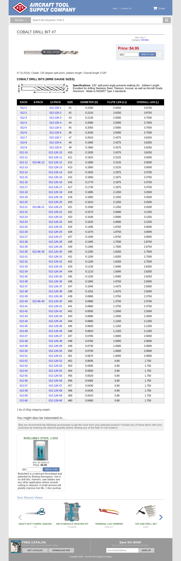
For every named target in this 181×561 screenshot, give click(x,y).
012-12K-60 (55, 400)
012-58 (24, 390)
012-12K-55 (55, 375)
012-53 (24, 365)
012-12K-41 (55, 306)
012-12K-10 (55, 152)
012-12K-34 (55, 271)
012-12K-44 (55, 321)
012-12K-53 (55, 365)
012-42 (24, 311)
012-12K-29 (55, 246)
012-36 (24, 281)
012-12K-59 (55, 395)
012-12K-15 (55, 177)
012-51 (24, 356)
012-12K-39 (55, 296)
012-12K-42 (55, 311)
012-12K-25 (55, 227)
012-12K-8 (56, 142)
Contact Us (126, 8)
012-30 (24, 251)
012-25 (24, 227)
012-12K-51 (55, 356)
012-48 (24, 341)
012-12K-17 (55, 187)
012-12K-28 (55, 241)
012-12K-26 (55, 231)
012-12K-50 (55, 351)
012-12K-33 (55, 266)
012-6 (23, 132)
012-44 (24, 321)
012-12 (24, 162)
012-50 (24, 351)
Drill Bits (145, 40)
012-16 (24, 182)
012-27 (24, 236)
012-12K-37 (55, 286)
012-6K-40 (38, 301)
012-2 (23, 112)
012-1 (23, 107)
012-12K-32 (55, 261)
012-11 (24, 157)
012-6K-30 (38, 251)
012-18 (24, 192)
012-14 (24, 172)
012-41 (24, 306)
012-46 (24, 331)
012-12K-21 (55, 207)
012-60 (24, 400)
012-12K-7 (56, 137)
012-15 (24, 177)
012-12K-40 (55, 301)
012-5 (23, 127)
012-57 (24, 385)
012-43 (24, 316)
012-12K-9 (56, 147)
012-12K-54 (55, 370)
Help (115, 8)
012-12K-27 (55, 236)
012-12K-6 (56, 132)
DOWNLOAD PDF (61, 550)
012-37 (24, 286)
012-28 (24, 241)
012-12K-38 (55, 291)
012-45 (24, 326)
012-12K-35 (55, 276)
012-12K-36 (55, 281)
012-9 (23, 147)
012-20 (24, 202)
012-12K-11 (55, 157)
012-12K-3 (56, 117)
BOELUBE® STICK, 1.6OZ (41, 438)
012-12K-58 (55, 390)
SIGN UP (146, 550)
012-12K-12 (55, 162)
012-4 (23, 122)
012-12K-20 (55, 202)
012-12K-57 (55, 385)
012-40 (24, 301)
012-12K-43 (55, 316)
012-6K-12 (38, 162)
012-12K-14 (55, 172)
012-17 (24, 187)
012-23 (24, 217)
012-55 (24, 375)
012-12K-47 (55, 336)
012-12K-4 (56, 122)
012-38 (24, 291)
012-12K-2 (56, 112)
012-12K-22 (55, 212)
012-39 (24, 296)
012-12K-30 (55, 251)
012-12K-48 (55, 341)
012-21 (24, 207)
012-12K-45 (55, 326)
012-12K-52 (55, 360)
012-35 (24, 276)
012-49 (24, 346)
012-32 (24, 261)
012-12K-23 (55, 217)
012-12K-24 (55, 222)
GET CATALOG (35, 550)
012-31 (24, 256)
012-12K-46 (55, 331)
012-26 (24, 231)
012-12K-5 (56, 127)
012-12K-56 (55, 380)
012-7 (23, 137)
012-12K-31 (55, 256)
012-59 (24, 395)
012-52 (24, 360)
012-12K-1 (56, 107)
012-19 (24, 197)
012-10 (24, 152)
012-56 (24, 380)
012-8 (23, 142)
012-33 (24, 266)
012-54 (24, 370)
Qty (129, 54)
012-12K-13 (55, 167)
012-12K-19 (55, 197)
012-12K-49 (55, 346)
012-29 (24, 246)
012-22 (24, 212)
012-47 (24, 336)
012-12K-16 (55, 182)
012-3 (23, 117)
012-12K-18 (55, 192)
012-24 (24, 222)
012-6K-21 (38, 207)
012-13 (24, 167)
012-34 (24, 271)
